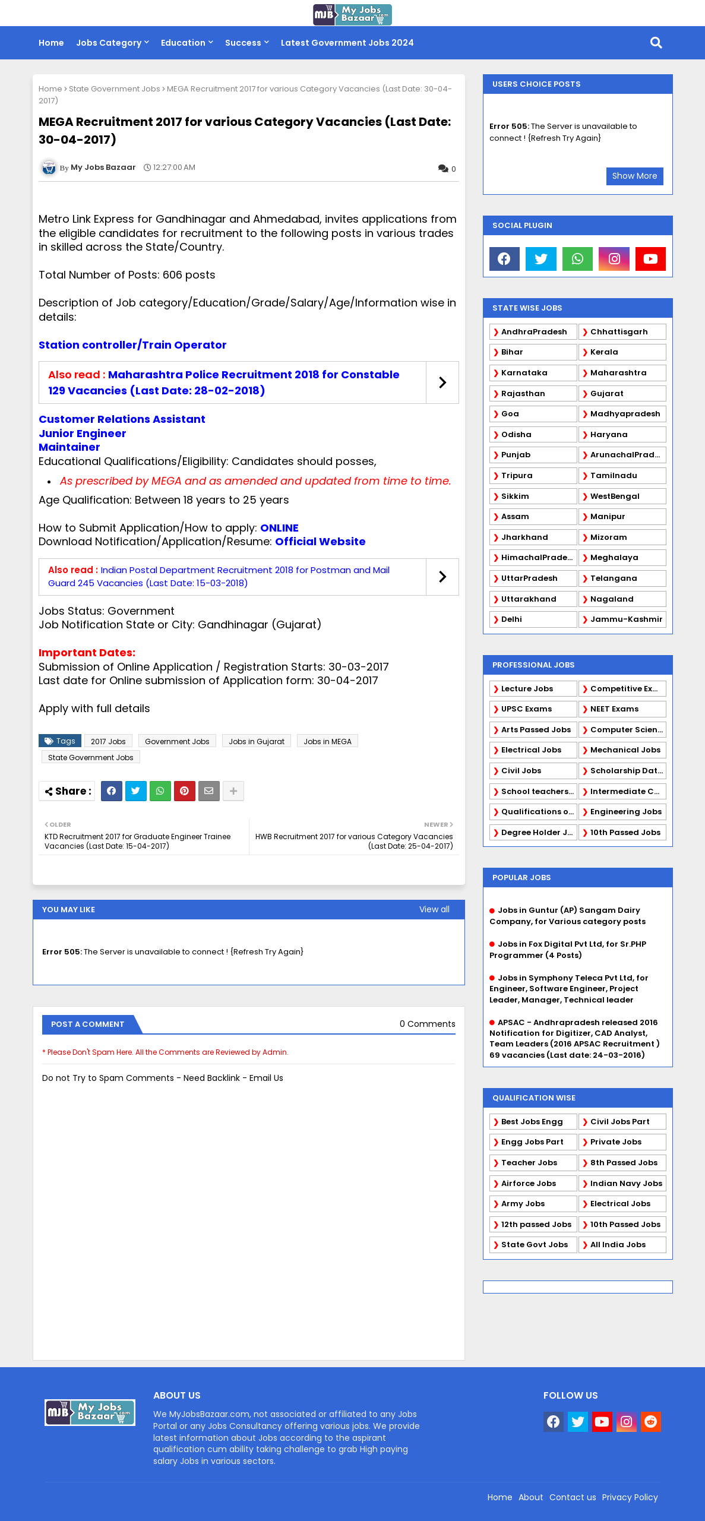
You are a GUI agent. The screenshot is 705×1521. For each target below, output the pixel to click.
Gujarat (607, 393)
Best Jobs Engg (532, 1121)
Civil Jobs (521, 770)
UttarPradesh (529, 578)
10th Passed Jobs (625, 832)
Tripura (517, 475)
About (531, 1497)
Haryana (609, 434)
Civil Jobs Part (620, 1121)
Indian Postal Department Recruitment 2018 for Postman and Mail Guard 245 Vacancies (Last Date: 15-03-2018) (219, 577)
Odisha (516, 434)
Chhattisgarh (619, 331)
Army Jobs (523, 1203)
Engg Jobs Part (532, 1141)
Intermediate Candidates (628, 791)
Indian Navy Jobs (626, 1183)
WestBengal (615, 496)
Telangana (613, 578)
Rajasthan (523, 393)
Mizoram (608, 537)
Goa (510, 413)
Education (183, 43)
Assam (515, 516)
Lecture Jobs (527, 688)
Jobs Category (108, 43)
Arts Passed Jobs (536, 729)
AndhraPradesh (534, 331)
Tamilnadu (613, 475)
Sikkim (515, 496)
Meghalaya (614, 557)
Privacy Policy (630, 1497)
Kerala (604, 352)
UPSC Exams (526, 708)
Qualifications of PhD (539, 811)
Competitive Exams (628, 688)
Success (243, 43)
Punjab (515, 454)
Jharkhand (524, 537)
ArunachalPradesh (628, 454)
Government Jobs (177, 741)
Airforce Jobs (528, 1183)
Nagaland (612, 599)
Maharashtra (618, 372)
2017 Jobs (108, 741)
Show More (634, 176)
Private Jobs (615, 1141)
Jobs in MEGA (328, 741)
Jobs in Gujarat (256, 741)
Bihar (512, 352)
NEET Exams (614, 708)
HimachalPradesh (539, 557)
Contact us (572, 1497)
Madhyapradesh (625, 413)
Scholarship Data (626, 770)
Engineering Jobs (626, 811)
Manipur (607, 516)
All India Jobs (618, 1244)
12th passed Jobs (536, 1224)
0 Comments (428, 1024)
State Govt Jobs (534, 1244)
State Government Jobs (114, 88)
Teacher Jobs (529, 1162)
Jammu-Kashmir (626, 619)
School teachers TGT (539, 791)
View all (434, 909)
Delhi (511, 619)
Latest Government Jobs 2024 (347, 43)
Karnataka (524, 372)
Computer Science (628, 729)
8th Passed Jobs (623, 1162)
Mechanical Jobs (625, 749)
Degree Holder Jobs (539, 832)
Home (51, 43)
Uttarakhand (529, 599)
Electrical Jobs (531, 749)
